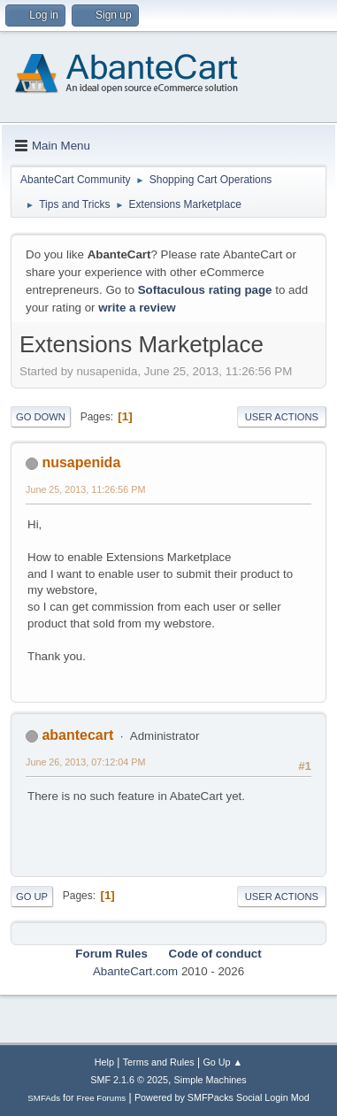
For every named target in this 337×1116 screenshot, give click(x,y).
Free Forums (101, 1098)
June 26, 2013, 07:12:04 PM (85, 762)
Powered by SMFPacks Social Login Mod (222, 1097)
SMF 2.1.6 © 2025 (129, 1079)
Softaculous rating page (205, 289)
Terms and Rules (159, 1062)
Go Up (32, 896)
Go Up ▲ (222, 1062)
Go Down (40, 417)
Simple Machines (210, 1079)
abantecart (77, 735)
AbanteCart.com (135, 971)
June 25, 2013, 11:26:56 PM (85, 489)
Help (104, 1062)
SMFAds (43, 1098)
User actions (281, 417)
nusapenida (81, 462)
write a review (136, 307)
